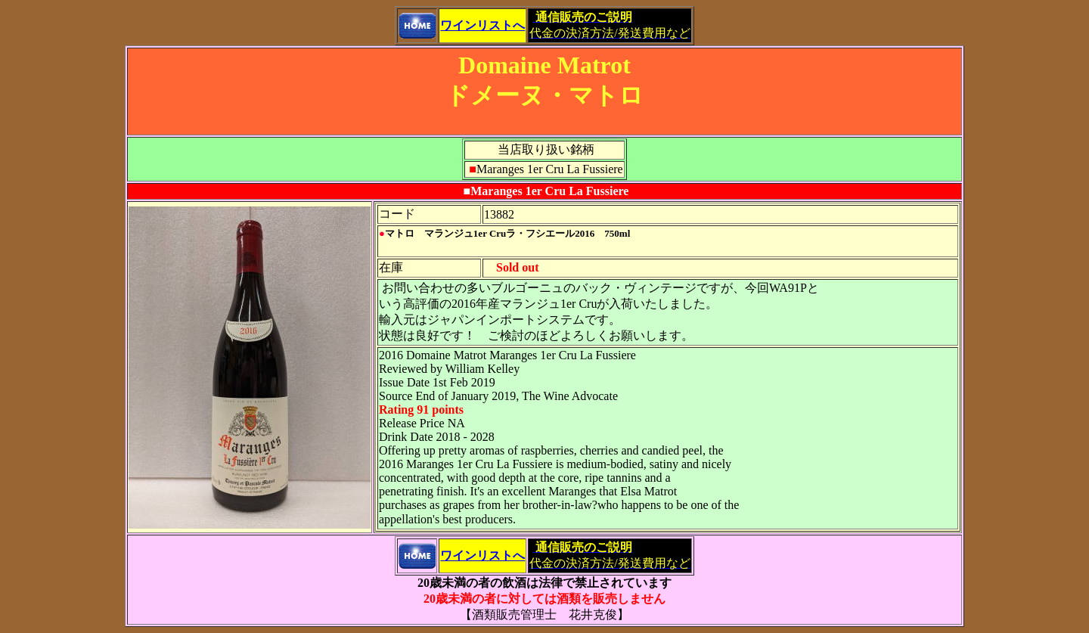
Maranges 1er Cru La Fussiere (549, 191)
